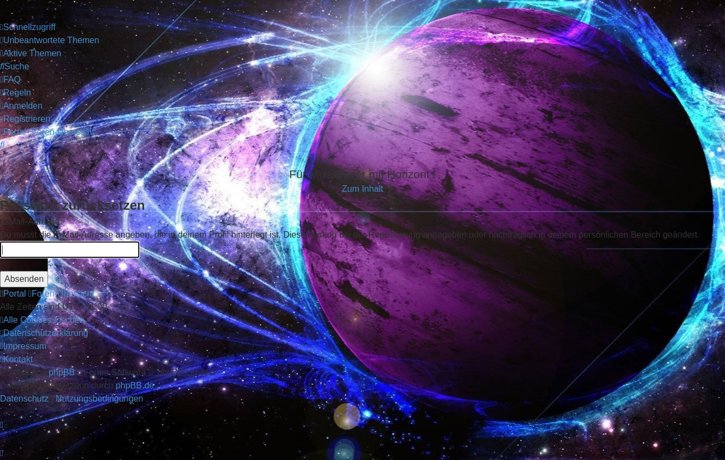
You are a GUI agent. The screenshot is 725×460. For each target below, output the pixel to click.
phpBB (62, 372)
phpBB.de (135, 385)
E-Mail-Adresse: (31, 221)
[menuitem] (49, 40)
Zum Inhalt (363, 188)
